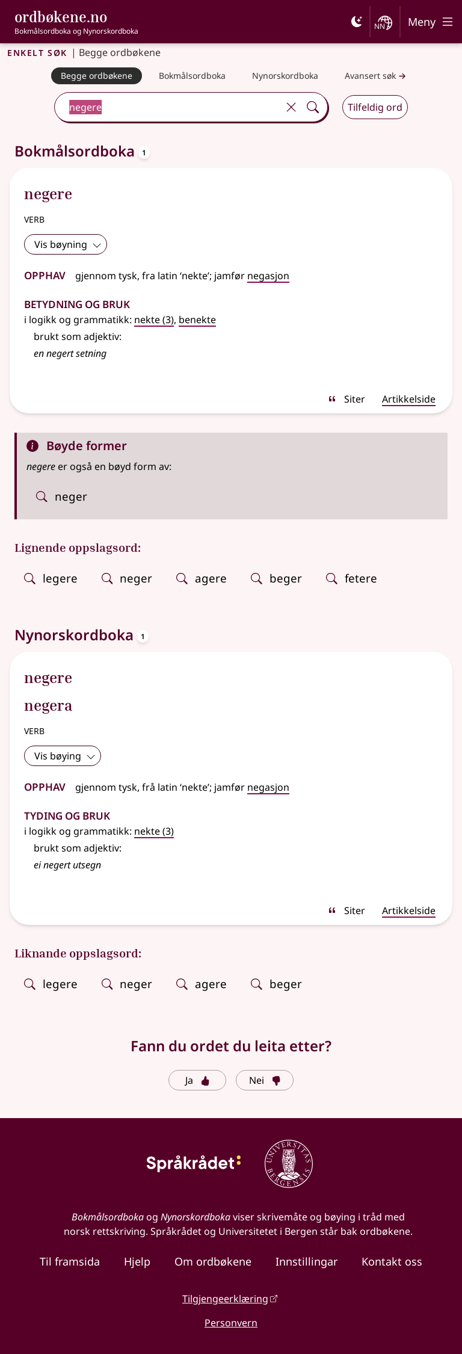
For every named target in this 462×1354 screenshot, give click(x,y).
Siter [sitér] (346, 399)
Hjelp (137, 1261)
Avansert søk (376, 76)
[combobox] (168, 107)
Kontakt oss (392, 1261)
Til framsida (70, 1261)
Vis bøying (65, 755)
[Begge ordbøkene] (96, 75)
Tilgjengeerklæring (225, 1298)
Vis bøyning (68, 244)
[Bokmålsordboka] (192, 75)
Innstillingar (306, 1261)
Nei (265, 1080)
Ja (197, 1080)
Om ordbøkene (212, 1261)
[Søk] (313, 107)
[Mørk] (356, 21)
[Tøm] (291, 107)
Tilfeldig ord (375, 107)
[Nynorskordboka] (285, 75)
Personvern (231, 1322)
